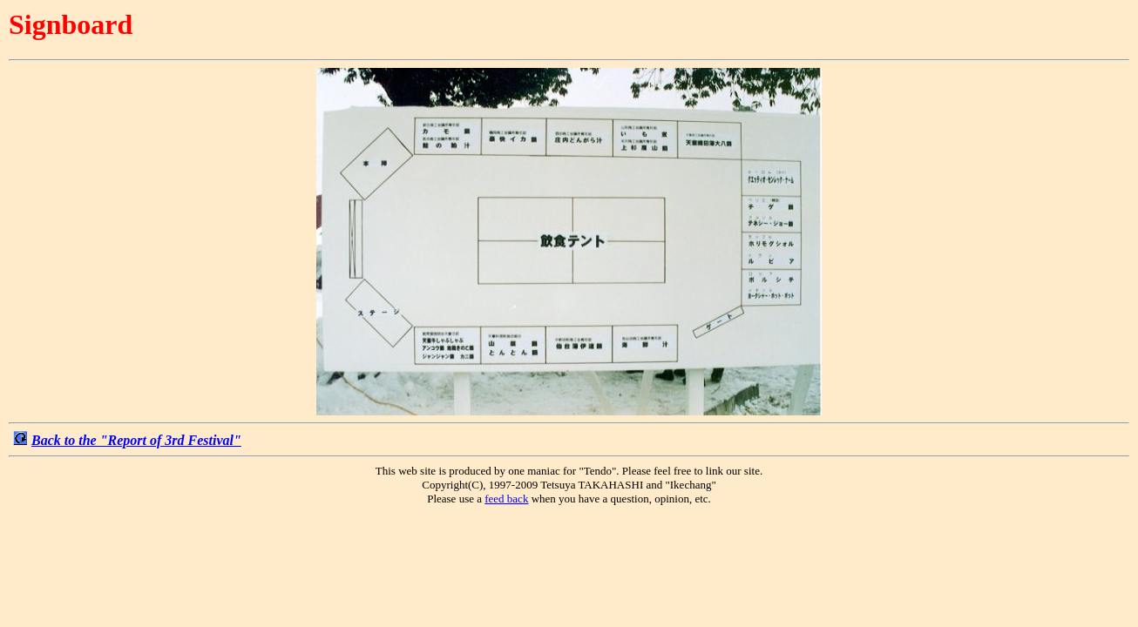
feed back (506, 498)
